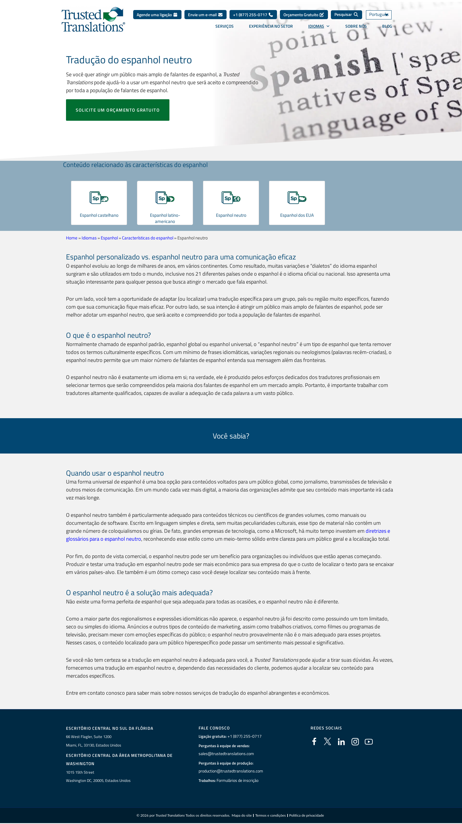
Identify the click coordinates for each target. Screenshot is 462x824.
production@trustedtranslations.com (231, 770)
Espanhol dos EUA (297, 215)
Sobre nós (356, 26)
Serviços (224, 26)
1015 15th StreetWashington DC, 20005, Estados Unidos (98, 776)
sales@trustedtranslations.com (226, 753)
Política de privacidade (306, 815)
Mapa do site (242, 815)
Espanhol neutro (231, 215)
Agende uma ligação (157, 14)
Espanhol (109, 237)
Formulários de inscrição (238, 780)
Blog (387, 26)
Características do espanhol (147, 237)
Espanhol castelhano (99, 215)
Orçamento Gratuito (303, 14)
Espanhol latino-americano (165, 218)
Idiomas (319, 26)
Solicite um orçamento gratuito (118, 110)
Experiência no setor (271, 26)
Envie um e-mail (205, 14)
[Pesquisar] (346, 14)
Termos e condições (270, 815)
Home (71, 237)
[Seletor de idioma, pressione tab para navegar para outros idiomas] (382, 14)
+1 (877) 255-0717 (253, 14)
